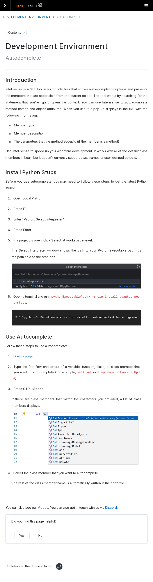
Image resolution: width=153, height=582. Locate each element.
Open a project (24, 356)
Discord (111, 506)
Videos (43, 506)
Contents (14, 32)
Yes (22, 535)
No (40, 535)
